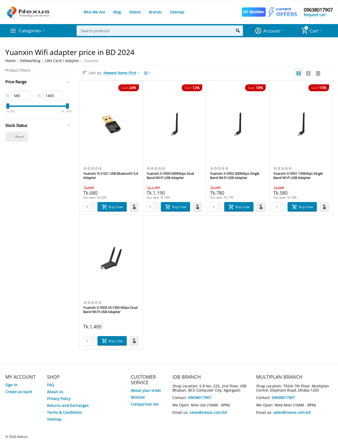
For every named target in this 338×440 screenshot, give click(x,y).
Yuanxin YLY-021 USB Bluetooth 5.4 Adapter (110, 176)
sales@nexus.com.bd (208, 412)
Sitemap (177, 12)
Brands (155, 12)
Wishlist (138, 397)
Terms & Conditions (64, 412)
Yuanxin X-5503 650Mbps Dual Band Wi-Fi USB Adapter (170, 176)
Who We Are (94, 12)
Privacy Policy (59, 398)
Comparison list (144, 404)
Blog (117, 12)
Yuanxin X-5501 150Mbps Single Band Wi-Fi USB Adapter (298, 176)
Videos (135, 12)
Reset (16, 136)
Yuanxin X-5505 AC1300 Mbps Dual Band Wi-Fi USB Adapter (110, 310)
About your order (146, 390)
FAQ (50, 384)
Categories (30, 31)
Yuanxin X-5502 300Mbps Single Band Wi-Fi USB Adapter (234, 176)
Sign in (11, 384)
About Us (55, 391)
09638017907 (318, 10)
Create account (18, 391)
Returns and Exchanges (68, 405)
